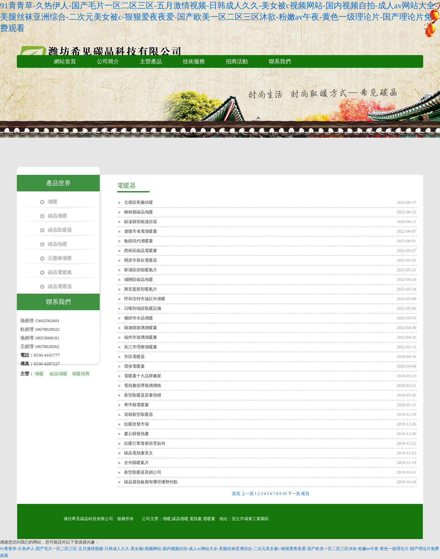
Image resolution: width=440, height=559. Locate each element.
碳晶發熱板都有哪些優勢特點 (151, 481)
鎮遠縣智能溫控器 (140, 221)
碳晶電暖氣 (60, 272)
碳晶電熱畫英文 (138, 453)
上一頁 (247, 493)
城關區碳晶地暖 (138, 279)
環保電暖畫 (134, 366)
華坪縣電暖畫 (136, 404)
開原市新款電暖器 (140, 260)
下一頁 (294, 493)
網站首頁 (65, 61)
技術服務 (194, 61)
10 (285, 493)
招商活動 (237, 61)
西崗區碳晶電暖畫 (140, 250)
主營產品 (151, 61)
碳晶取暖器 (60, 230)
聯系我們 (280, 61)
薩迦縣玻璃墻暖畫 (140, 327)
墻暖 (52, 201)
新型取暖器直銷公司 (142, 472)
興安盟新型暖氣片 (140, 289)
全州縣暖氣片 (136, 462)
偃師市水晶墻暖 (138, 318)
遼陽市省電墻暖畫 (140, 231)
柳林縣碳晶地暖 (138, 212)
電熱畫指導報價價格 (142, 385)
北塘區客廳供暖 (138, 202)
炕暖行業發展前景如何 (144, 443)
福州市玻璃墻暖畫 (140, 337)
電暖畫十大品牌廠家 (142, 375)
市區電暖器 (134, 356)
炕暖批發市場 (136, 424)
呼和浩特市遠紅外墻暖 (144, 298)
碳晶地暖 (57, 244)
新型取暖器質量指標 (142, 395)
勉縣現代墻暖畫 (138, 241)
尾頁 (305, 493)
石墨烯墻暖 (60, 258)
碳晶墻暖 (57, 216)
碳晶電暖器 (60, 286)
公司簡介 (108, 61)
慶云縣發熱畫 (136, 433)
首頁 (236, 493)
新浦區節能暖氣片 (140, 269)
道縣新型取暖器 (138, 414)
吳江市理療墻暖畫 (140, 347)
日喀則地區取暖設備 (142, 308)
